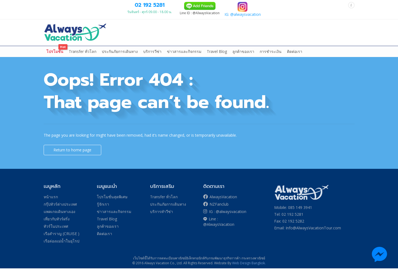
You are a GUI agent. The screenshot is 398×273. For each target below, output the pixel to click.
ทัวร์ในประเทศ (272, 43)
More (341, 43)
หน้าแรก (54, 43)
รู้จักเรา (103, 208)
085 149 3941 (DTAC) (157, 5)
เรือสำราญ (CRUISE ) (61, 238)
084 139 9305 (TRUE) (191, 5)
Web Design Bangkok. (249, 267)
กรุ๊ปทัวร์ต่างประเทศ (84, 43)
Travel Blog (217, 56)
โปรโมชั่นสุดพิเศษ (112, 201)
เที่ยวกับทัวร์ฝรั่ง (167, 43)
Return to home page (72, 154)
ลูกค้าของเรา (243, 56)
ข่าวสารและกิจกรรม (184, 56)
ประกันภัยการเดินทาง (120, 56)
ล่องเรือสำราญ (199, 43)
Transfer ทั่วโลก (82, 56)
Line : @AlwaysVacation (218, 226)
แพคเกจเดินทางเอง (127, 43)
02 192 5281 (224, 20)
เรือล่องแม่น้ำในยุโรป (61, 245)
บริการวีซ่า (152, 56)
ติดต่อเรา (294, 56)
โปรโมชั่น (54, 56)
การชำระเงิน (271, 56)
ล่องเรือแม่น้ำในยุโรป (236, 43)
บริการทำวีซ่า (161, 216)
